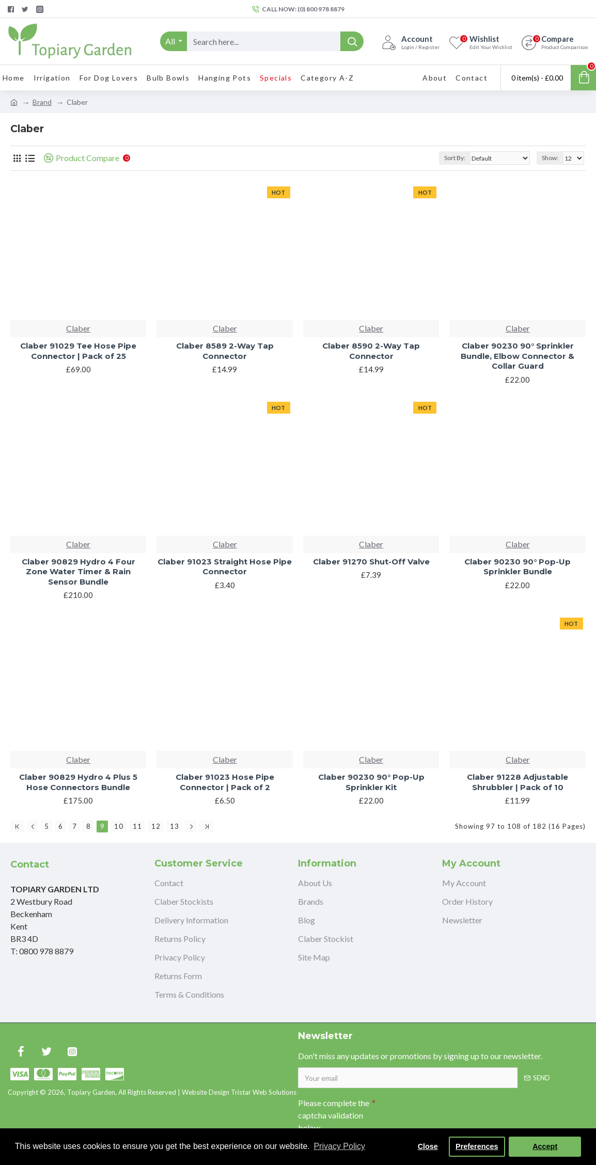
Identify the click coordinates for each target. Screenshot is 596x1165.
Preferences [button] (477, 1146)
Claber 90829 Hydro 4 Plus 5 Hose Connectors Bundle (78, 782)
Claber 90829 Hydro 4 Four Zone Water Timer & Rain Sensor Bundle (78, 572)
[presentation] (447, 1111)
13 (174, 826)
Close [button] (428, 1146)
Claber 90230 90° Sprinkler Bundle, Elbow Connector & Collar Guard (517, 356)
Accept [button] (544, 1146)
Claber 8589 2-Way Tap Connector (225, 351)
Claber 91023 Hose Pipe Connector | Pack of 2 (225, 782)
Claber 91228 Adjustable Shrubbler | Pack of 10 (517, 782)
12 (156, 826)
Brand (42, 102)
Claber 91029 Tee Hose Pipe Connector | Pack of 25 (78, 351)
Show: (550, 158)
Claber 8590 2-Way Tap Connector (371, 351)
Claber (78, 328)
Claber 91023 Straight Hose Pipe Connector (225, 567)
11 (137, 826)
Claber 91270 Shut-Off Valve (371, 561)
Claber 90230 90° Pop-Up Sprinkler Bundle (517, 567)
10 (118, 826)
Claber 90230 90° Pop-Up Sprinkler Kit (371, 782)
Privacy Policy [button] (339, 1146)
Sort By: (454, 158)
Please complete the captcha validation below (333, 1115)
